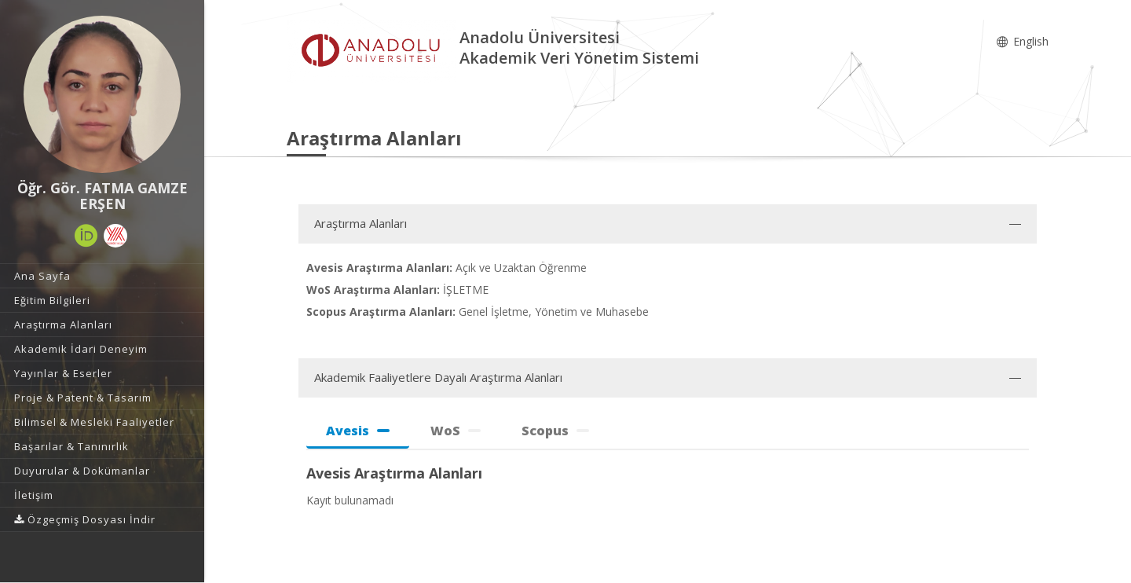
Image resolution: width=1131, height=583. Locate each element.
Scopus (555, 430)
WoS (455, 430)
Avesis (358, 430)
